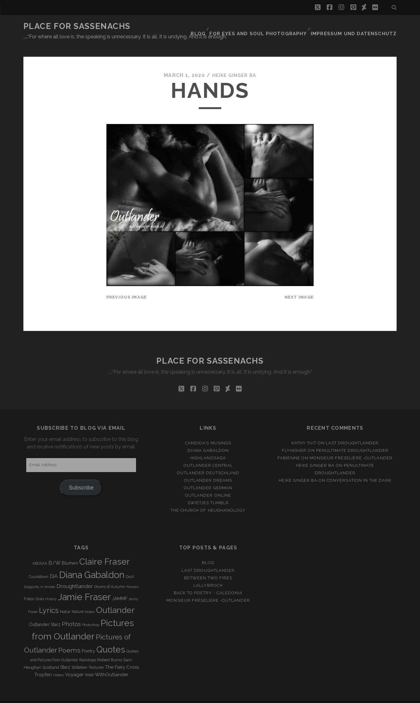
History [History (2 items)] (50, 587)
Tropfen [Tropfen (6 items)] (43, 663)
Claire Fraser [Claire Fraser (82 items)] (104, 550)
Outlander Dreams (208, 468)
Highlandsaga (208, 446)
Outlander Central (208, 454)
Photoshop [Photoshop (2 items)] (90, 613)
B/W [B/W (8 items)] (54, 552)
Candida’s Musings (208, 431)
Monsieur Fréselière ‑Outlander (351, 446)
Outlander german (208, 476)
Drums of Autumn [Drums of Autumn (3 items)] (109, 575)
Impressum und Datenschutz (359, 26)
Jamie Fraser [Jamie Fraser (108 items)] (84, 585)
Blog (216, 26)
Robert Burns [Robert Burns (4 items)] (109, 648)
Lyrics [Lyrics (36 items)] (49, 599)
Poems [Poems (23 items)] (69, 639)
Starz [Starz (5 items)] (65, 655)
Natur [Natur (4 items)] (65, 600)
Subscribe (81, 476)
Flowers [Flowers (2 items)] (132, 575)
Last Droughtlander (352, 431)
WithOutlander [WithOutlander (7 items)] (111, 663)
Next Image (299, 285)
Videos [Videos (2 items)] (58, 663)
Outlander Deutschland (208, 461)
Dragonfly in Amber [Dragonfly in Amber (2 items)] (39, 575)
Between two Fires (208, 566)
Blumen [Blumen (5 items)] (70, 551)
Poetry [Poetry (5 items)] (88, 639)
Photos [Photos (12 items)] (71, 612)
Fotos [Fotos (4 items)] (29, 587)
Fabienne (288, 446)
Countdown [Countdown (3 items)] (38, 565)
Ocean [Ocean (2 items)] (90, 600)
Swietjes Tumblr (208, 491)
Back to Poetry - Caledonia (208, 581)
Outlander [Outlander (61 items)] (115, 598)
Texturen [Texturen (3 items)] (96, 656)
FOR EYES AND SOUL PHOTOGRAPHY (272, 26)
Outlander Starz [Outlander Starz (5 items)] (45, 612)
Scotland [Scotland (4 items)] (50, 655)
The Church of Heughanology (208, 498)
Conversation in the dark (359, 468)
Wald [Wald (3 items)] (89, 663)
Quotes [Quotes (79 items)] (110, 638)
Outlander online (208, 483)
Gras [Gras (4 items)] (39, 587)
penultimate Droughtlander (352, 439)
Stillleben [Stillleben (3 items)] (79, 656)
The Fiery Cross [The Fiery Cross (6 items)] (122, 655)
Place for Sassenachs (76, 26)
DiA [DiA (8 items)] (54, 565)
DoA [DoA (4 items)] (130, 565)
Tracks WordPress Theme (183, 696)
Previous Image (126, 285)
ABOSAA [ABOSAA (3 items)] (39, 552)
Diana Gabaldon (208, 439)
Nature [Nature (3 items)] (78, 600)
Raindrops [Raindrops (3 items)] (87, 648)
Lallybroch (207, 573)
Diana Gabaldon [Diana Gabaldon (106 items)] (92, 563)
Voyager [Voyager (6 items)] (74, 663)
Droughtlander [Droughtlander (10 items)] (74, 574)
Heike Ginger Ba (234, 64)
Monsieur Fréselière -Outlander (208, 588)
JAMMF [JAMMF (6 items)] (119, 587)
